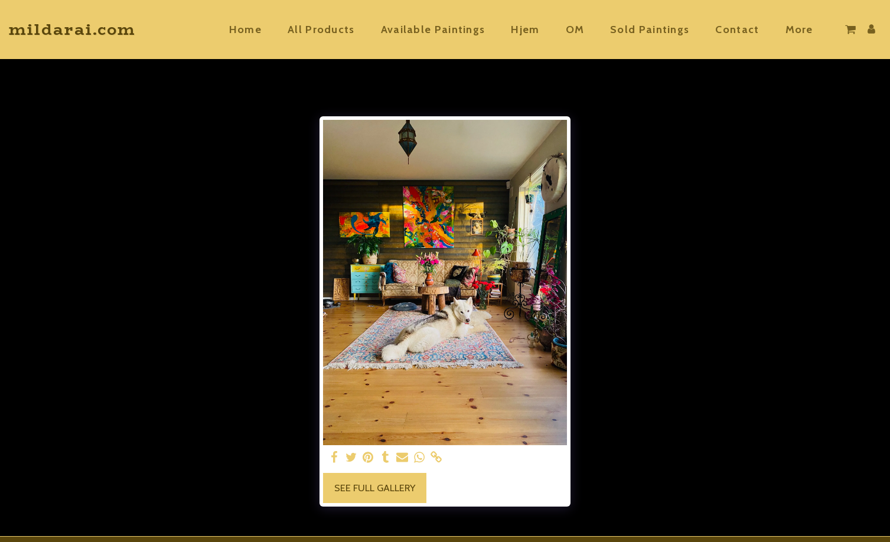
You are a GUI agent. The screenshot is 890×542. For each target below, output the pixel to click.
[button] (850, 29)
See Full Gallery (374, 488)
